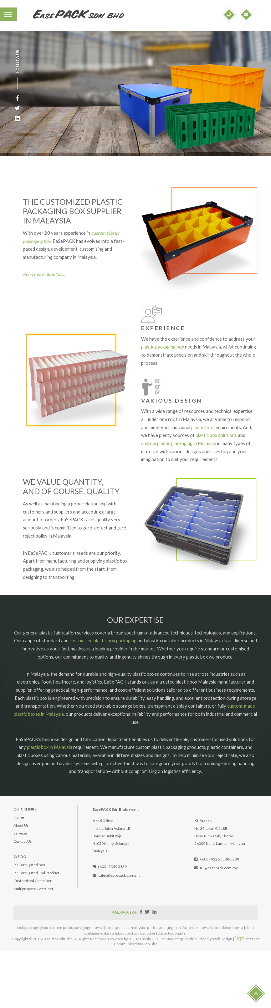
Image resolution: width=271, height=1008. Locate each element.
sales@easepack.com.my (119, 875)
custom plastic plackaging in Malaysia (178, 443)
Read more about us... (44, 274)
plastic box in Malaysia (49, 747)
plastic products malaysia (125, 927)
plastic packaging (158, 346)
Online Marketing (168, 938)
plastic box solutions (216, 435)
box (180, 346)
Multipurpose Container (33, 888)
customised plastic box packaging (102, 640)
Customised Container (32, 880)
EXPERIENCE (163, 328)
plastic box (202, 427)
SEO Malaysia (139, 938)
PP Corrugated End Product (36, 872)
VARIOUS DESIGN (171, 400)
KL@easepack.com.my (219, 867)
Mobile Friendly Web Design (208, 938)
